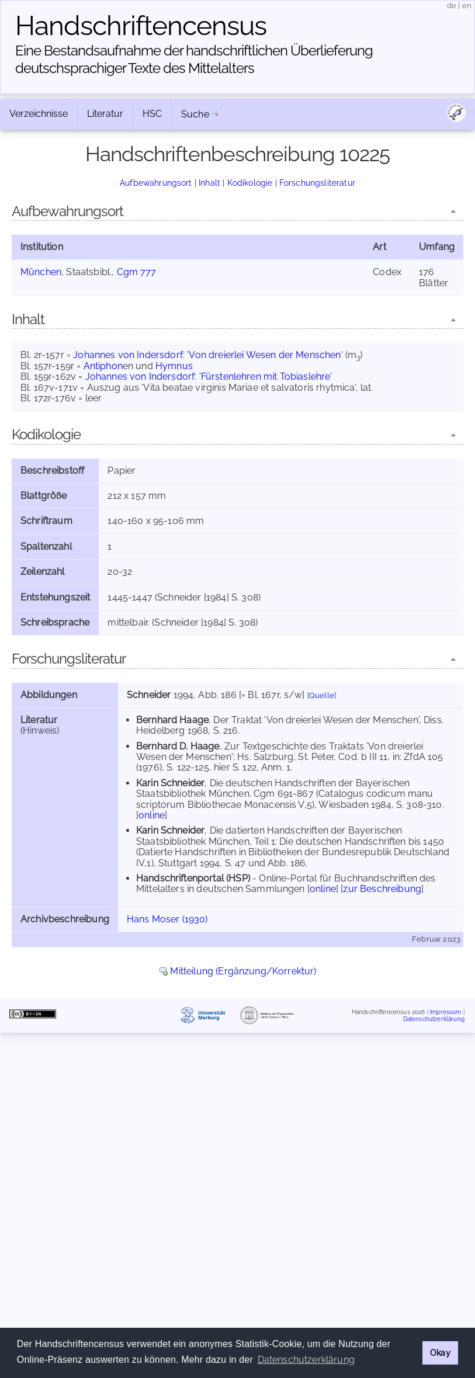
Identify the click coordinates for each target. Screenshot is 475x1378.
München (40, 271)
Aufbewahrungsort (156, 183)
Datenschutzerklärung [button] (306, 1359)
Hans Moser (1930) (167, 919)
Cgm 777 (137, 271)
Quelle (321, 695)
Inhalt (209, 183)
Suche (195, 114)
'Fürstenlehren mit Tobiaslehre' (265, 376)
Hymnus (174, 366)
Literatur (105, 113)
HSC (152, 113)
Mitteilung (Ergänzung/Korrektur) (243, 971)
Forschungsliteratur (317, 183)
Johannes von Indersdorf (128, 354)
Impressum (445, 1012)
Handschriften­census (140, 25)
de (451, 5)
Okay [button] (440, 1353)
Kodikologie (250, 183)
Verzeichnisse (38, 113)
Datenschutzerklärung (433, 1018)
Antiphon (103, 366)
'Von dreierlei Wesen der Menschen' (264, 354)
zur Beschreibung (382, 888)
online (151, 815)
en (466, 5)
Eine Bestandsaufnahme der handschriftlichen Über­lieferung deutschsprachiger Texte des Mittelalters (194, 59)
